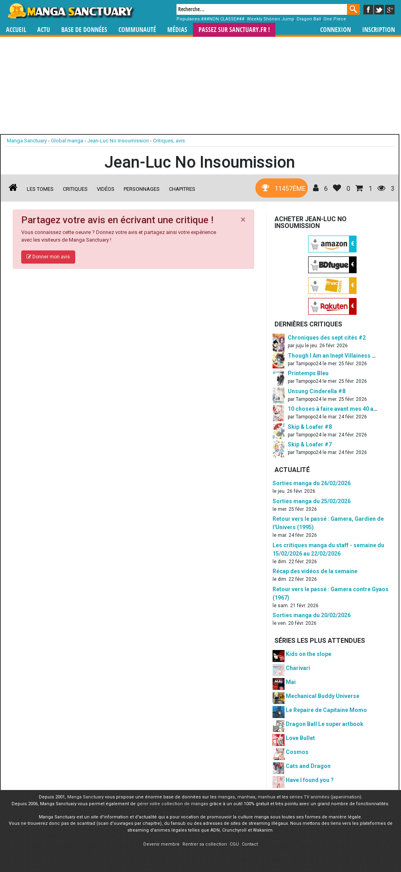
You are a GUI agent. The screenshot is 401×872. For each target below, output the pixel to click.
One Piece (334, 19)
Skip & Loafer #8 (310, 427)
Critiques (75, 189)
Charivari (298, 668)
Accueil (16, 30)
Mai (291, 682)
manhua (266, 797)
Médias (177, 30)
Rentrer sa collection (204, 844)
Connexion (335, 30)
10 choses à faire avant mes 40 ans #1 (338, 409)
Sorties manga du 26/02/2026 (312, 483)
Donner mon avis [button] (48, 257)
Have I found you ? (310, 780)
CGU (234, 844)
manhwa (246, 797)
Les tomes (40, 189)
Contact (250, 844)
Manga (70, 10)
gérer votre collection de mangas (172, 803)
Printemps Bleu (308, 373)
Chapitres (182, 189)
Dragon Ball (309, 19)
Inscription (378, 30)
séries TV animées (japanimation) (325, 797)
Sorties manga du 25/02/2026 (312, 501)
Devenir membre (161, 844)
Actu (43, 30)
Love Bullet (300, 738)
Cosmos (297, 752)
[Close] (243, 219)
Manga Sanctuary (85, 797)
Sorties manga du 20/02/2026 (312, 615)
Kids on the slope (308, 654)
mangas (226, 797)
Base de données (84, 30)
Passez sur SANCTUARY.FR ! (234, 30)
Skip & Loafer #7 (310, 444)
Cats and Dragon (308, 766)
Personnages (142, 189)
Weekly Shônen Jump (270, 19)
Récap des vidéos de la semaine (315, 571)
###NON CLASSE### (223, 19)
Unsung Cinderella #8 (316, 391)
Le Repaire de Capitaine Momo (326, 710)
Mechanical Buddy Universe (322, 696)
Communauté (137, 30)
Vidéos (105, 189)
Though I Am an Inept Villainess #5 (333, 355)
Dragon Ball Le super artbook (324, 724)
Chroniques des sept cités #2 (327, 337)
